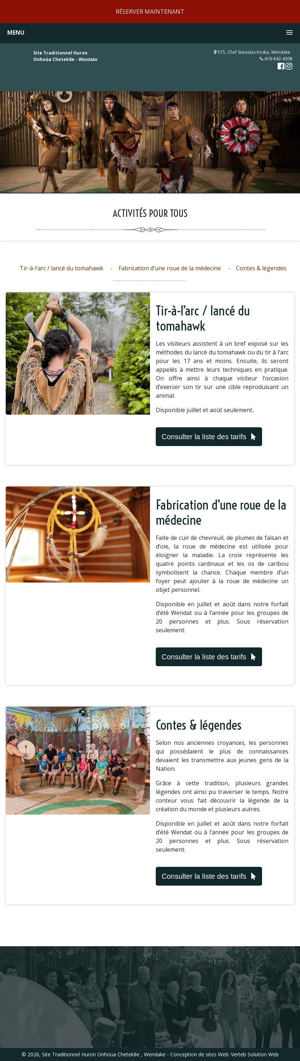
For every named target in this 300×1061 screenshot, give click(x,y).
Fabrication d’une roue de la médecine (170, 268)
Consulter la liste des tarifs (209, 437)
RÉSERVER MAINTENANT (150, 12)
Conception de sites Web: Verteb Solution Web (224, 1054)
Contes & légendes (261, 268)
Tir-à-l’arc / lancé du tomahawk (61, 268)
